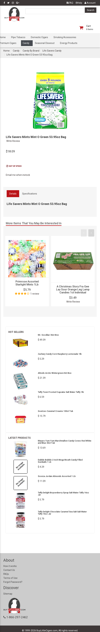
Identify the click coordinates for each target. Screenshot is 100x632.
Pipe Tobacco (18, 37)
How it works (10, 566)
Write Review (13, 141)
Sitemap (7, 593)
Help (79, 2)
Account (90, 2)
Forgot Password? (12, 582)
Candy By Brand (31, 50)
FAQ (69, 2)
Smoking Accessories (65, 37)
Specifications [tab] (29, 193)
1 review (34, 293)
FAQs (6, 574)
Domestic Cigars (39, 37)
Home (6, 50)
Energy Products (68, 43)
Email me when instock (18, 175)
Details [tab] (12, 193)
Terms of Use (10, 578)
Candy (26, 43)
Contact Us (9, 570)
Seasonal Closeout (44, 43)
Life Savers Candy (52, 50)
